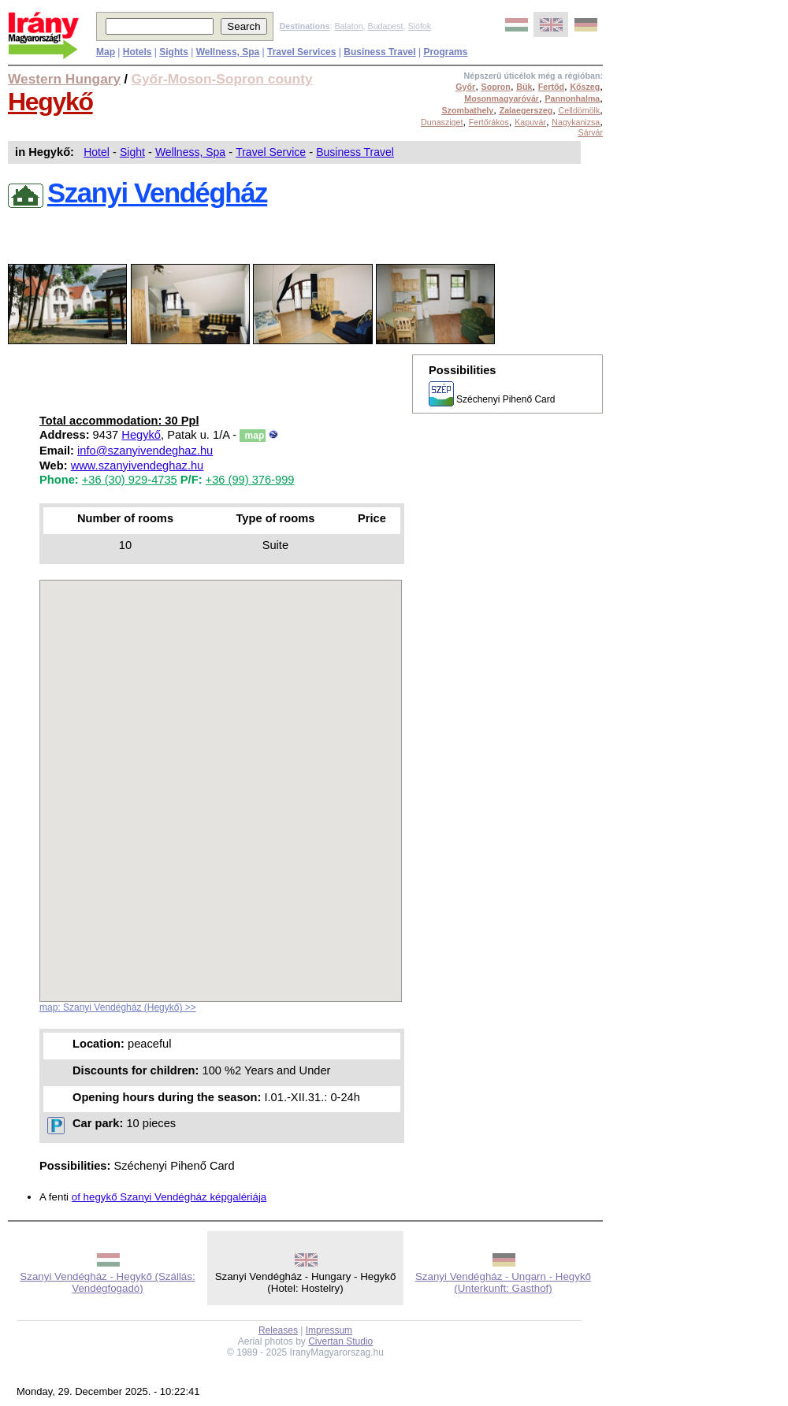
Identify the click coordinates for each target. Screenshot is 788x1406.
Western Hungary (64, 79)
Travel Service (271, 152)
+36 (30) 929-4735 (129, 479)
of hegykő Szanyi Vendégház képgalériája (169, 1197)
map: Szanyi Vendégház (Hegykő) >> (117, 1007)
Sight (132, 152)
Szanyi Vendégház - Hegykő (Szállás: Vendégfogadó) (107, 1282)
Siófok (419, 26)
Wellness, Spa (190, 152)
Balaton (348, 26)
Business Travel (355, 152)
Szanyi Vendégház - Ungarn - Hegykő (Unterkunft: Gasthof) (503, 1282)
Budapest (385, 26)
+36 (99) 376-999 (250, 479)
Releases (278, 1330)
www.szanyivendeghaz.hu (137, 465)
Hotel (97, 152)
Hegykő (50, 101)
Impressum (329, 1330)
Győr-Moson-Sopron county (222, 79)
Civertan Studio (340, 1341)
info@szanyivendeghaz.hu (145, 450)
